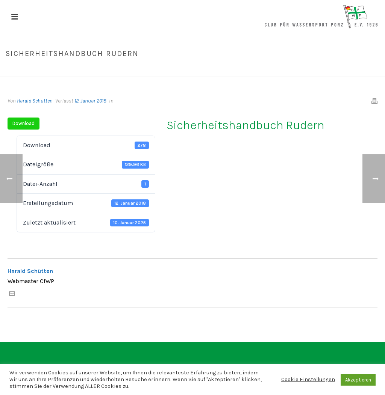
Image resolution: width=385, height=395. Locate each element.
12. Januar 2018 (90, 101)
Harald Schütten (35, 101)
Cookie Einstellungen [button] (308, 379)
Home (272, 69)
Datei (290, 69)
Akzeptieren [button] (358, 380)
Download (23, 123)
